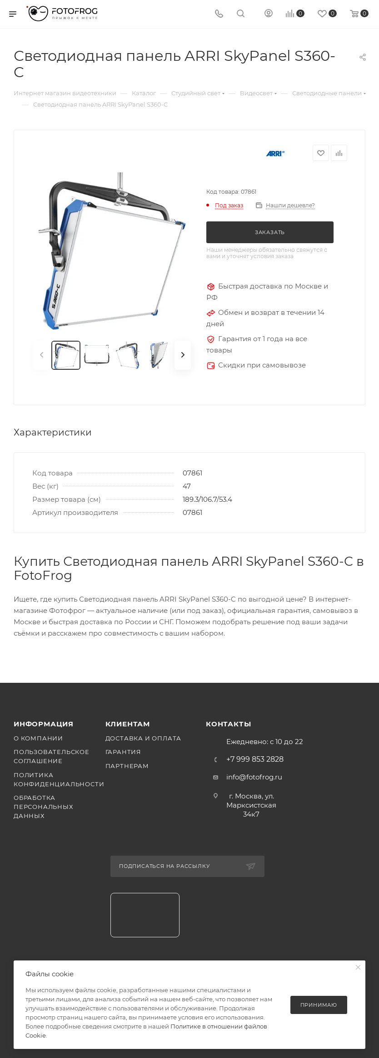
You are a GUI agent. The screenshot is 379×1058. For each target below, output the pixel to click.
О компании (38, 738)
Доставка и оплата (143, 738)
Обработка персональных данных (43, 806)
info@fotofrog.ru (254, 777)
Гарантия (123, 751)
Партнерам (127, 765)
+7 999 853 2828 (255, 759)
